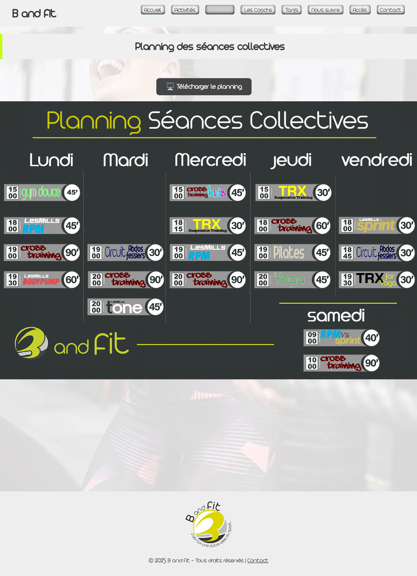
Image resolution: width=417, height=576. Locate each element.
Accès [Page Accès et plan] (360, 9)
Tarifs (291, 9)
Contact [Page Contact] (390, 9)
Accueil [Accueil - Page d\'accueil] (152, 9)
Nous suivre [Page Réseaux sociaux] (326, 9)
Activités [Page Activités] (185, 9)
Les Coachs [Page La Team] (258, 9)
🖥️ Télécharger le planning (204, 86)
